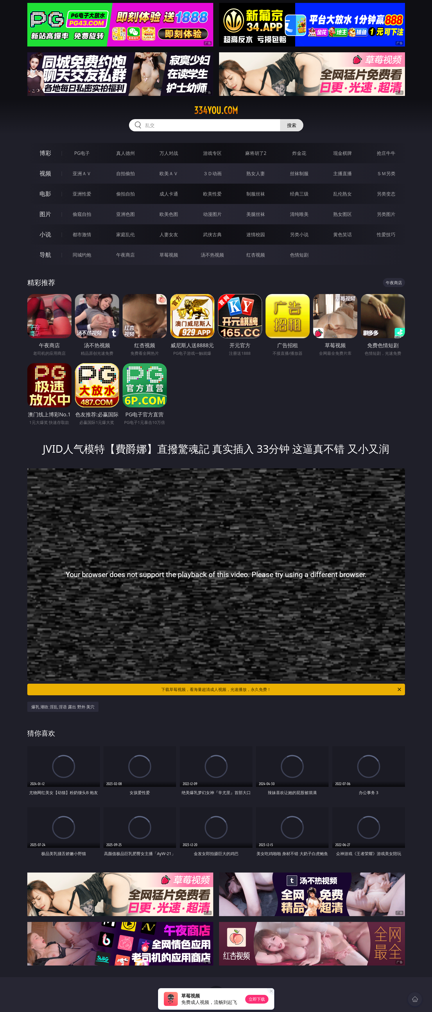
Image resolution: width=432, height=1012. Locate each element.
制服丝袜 (255, 194)
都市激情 (82, 234)
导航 (45, 255)
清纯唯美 (299, 214)
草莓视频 (168, 255)
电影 (45, 194)
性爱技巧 (386, 234)
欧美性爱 (212, 194)
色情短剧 (299, 255)
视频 (45, 173)
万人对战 (168, 153)
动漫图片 (212, 214)
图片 (45, 214)
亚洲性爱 (82, 194)
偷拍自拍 (125, 194)
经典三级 (299, 194)
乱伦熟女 (342, 194)
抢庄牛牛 (386, 153)
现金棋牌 (342, 153)
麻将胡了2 (255, 153)
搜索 (291, 125)
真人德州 (125, 153)
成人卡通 (168, 194)
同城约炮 (82, 255)
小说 (45, 234)
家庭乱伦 (125, 234)
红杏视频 (255, 255)
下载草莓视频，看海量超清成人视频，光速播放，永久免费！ (281, 689)
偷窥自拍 (82, 214)
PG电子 (82, 153)
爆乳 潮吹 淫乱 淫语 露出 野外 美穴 (63, 707)
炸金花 (299, 153)
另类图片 (386, 214)
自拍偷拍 (125, 173)
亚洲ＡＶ (82, 173)
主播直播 (342, 173)
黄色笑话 (342, 234)
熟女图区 (342, 214)
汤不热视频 (212, 255)
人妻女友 (168, 234)
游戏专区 (212, 153)
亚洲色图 (125, 214)
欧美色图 (168, 214)
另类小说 (299, 234)
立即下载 (257, 999)
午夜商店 (125, 255)
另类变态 (386, 194)
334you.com (216, 110)
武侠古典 (212, 234)
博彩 (45, 153)
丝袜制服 (299, 173)
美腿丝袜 (255, 214)
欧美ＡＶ (168, 173)
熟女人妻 (255, 173)
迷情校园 (255, 234)
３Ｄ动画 (212, 173)
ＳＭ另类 (386, 173)
